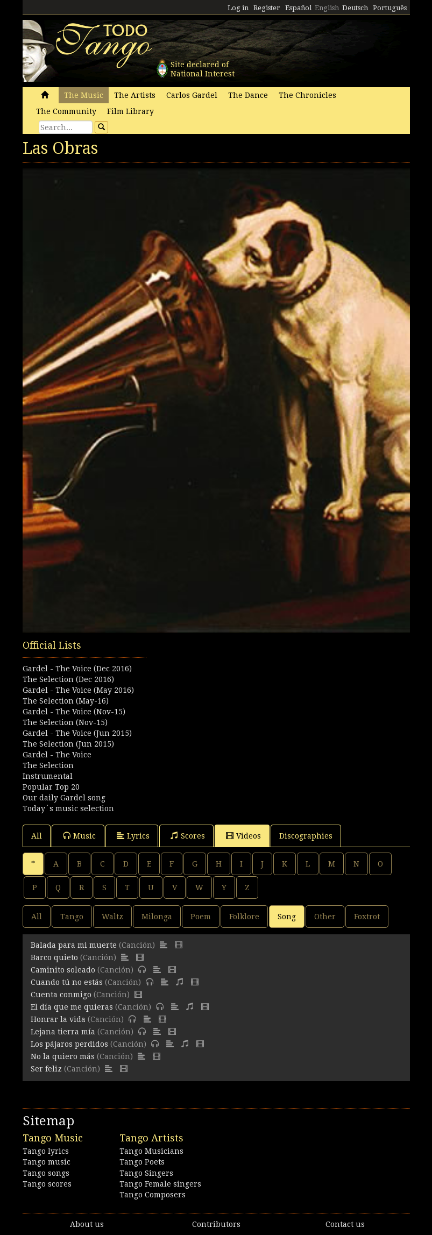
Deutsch (355, 8)
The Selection (48, 765)
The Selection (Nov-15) (65, 722)
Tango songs (46, 1173)
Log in (238, 8)
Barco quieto (54, 957)
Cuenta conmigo (61, 994)
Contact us (345, 1224)
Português (390, 8)
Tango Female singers (160, 1184)
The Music (83, 95)
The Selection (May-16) (66, 701)
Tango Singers (146, 1173)
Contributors (216, 1224)
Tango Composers (152, 1194)
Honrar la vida (58, 1019)
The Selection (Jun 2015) (68, 744)
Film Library (130, 111)
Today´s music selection (68, 808)
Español (298, 8)
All (36, 836)
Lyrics (133, 835)
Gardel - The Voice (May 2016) (78, 690)
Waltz (112, 916)
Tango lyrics (46, 1151)
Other (325, 916)
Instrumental (48, 776)
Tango (71, 916)
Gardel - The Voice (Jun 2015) (77, 733)
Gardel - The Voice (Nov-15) (74, 711)
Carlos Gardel (191, 95)
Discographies (305, 836)
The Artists (134, 95)
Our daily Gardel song (64, 797)
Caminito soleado (63, 970)
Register (266, 8)
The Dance (248, 95)
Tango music (46, 1162)
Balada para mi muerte (74, 945)
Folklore (244, 916)
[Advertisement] (216, 692)
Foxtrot (367, 916)
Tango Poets (142, 1162)
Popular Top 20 (51, 787)
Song (287, 916)
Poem (200, 916)
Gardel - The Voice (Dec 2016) (77, 668)
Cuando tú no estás (67, 982)
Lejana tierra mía (63, 1031)
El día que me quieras (72, 1007)
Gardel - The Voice (57, 754)
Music (79, 835)
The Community (66, 111)
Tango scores (47, 1184)
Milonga (156, 916)
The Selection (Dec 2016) (68, 679)
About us (87, 1224)
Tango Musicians (151, 1151)
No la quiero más (63, 1056)
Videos (243, 835)
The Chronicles (307, 95)
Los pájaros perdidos (69, 1044)
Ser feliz (46, 1068)
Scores (188, 835)
